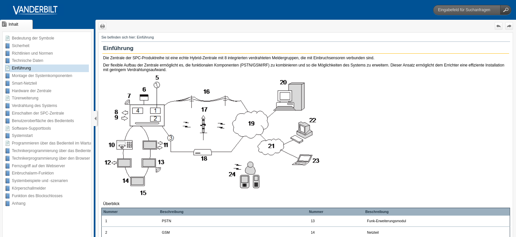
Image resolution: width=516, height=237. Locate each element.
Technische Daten (27, 60)
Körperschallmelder (29, 188)
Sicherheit (20, 45)
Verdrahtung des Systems (34, 105)
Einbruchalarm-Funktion (33, 173)
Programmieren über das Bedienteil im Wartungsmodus (60, 143)
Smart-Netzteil (24, 83)
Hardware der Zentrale (31, 91)
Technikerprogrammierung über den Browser (51, 158)
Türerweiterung (25, 98)
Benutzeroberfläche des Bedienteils (43, 120)
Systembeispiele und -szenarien (40, 180)
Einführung (21, 68)
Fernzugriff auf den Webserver (38, 166)
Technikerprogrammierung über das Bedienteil (52, 150)
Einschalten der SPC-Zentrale (38, 113)
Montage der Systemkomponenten (42, 75)
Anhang (18, 203)
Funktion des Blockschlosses (37, 196)
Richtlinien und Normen (32, 53)
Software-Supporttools (31, 128)
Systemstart (22, 135)
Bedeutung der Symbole (33, 38)
